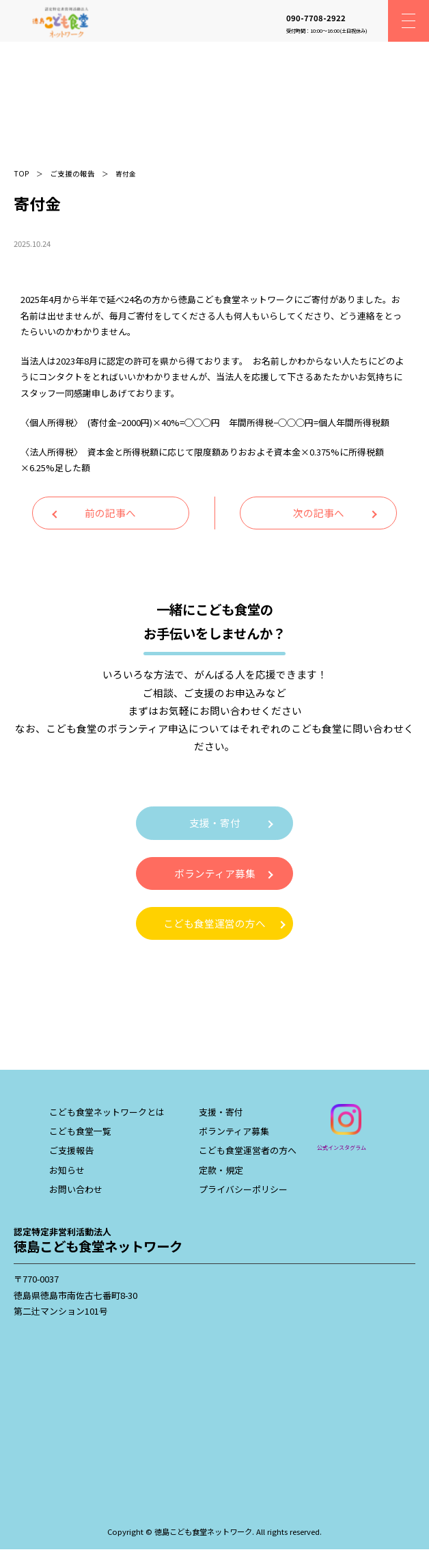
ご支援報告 (71, 1150)
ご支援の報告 (72, 173)
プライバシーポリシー (243, 1189)
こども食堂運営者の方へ (247, 1150)
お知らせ (67, 1169)
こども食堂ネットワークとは (107, 1111)
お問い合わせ (75, 1189)
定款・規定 (221, 1169)
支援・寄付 (214, 822)
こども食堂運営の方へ (214, 923)
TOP (21, 173)
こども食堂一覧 (80, 1131)
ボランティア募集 (214, 873)
